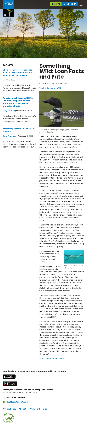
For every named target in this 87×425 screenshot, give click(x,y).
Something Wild (54, 88)
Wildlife (42, 88)
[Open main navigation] (81, 4)
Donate (56, 4)
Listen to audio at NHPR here (51, 358)
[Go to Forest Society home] (8, 8)
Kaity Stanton (9, 110)
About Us (23, 409)
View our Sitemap (38, 409)
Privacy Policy (9, 409)
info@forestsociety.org (16, 402)
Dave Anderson (9, 136)
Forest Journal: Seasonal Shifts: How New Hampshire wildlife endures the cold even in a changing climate (18, 102)
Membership (70, 4)
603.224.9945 (18, 397)
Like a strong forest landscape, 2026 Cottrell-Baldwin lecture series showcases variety (18, 73)
